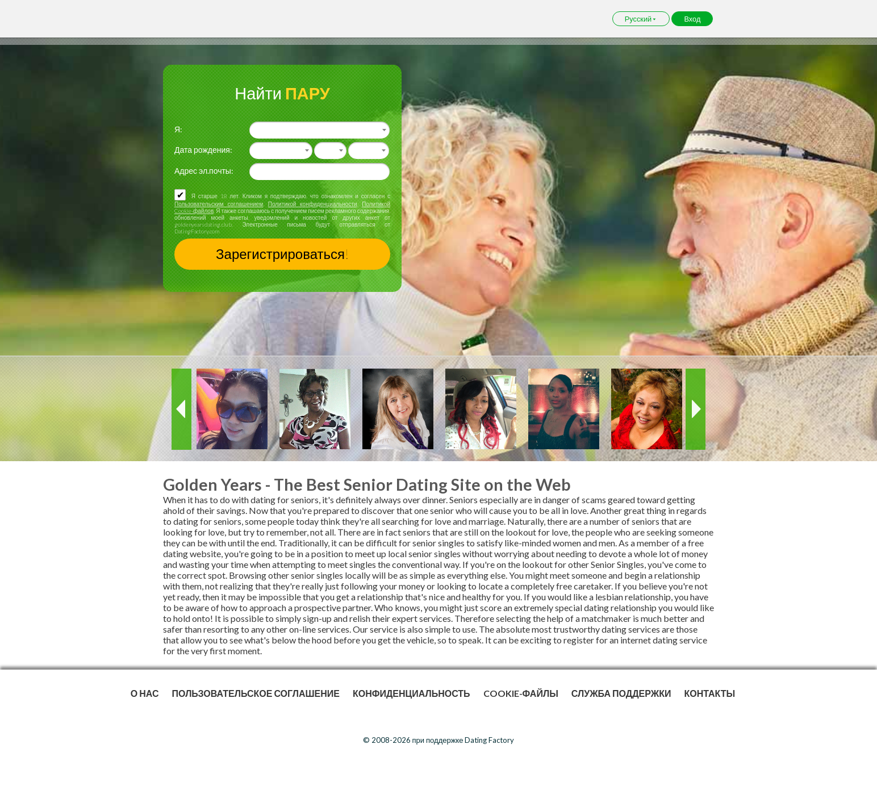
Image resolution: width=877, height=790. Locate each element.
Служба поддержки (621, 693)
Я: (178, 129)
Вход (692, 18)
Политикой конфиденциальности (312, 203)
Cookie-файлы (520, 693)
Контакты (709, 693)
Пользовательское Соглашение (256, 693)
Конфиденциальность (411, 693)
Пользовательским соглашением (218, 203)
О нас (145, 693)
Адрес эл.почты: (203, 170)
